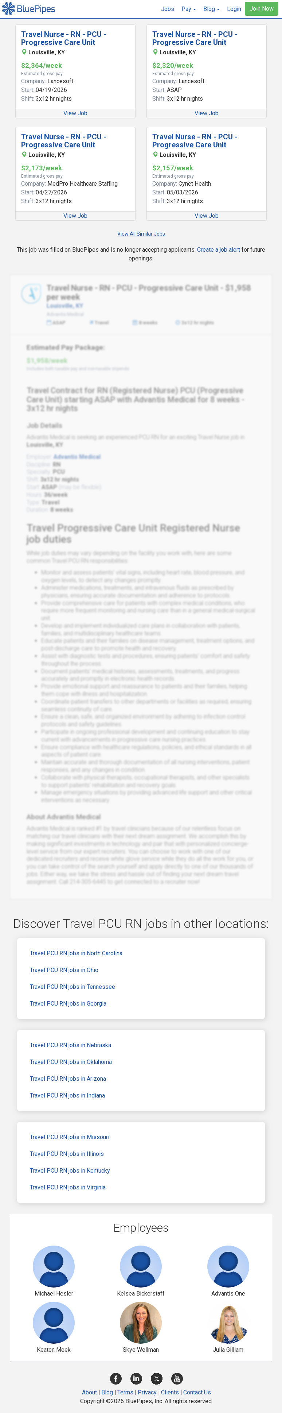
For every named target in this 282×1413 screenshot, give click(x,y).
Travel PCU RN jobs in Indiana (67, 1095)
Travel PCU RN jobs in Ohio (64, 970)
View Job (75, 113)
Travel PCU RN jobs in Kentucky (70, 1170)
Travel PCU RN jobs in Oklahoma (71, 1061)
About (89, 1392)
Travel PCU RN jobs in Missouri (69, 1137)
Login (234, 8)
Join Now (262, 8)
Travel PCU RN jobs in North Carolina (76, 953)
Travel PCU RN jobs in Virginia (68, 1187)
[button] (189, 9)
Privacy (147, 1392)
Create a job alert (218, 249)
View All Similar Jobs (141, 234)
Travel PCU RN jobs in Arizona (68, 1078)
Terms (125, 1392)
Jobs (167, 8)
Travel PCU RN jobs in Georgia (68, 1003)
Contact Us (197, 1392)
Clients (170, 1392)
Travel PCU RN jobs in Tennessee (72, 986)
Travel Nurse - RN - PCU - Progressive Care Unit (63, 38)
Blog (107, 1392)
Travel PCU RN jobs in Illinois (67, 1153)
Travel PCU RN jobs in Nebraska (70, 1045)
